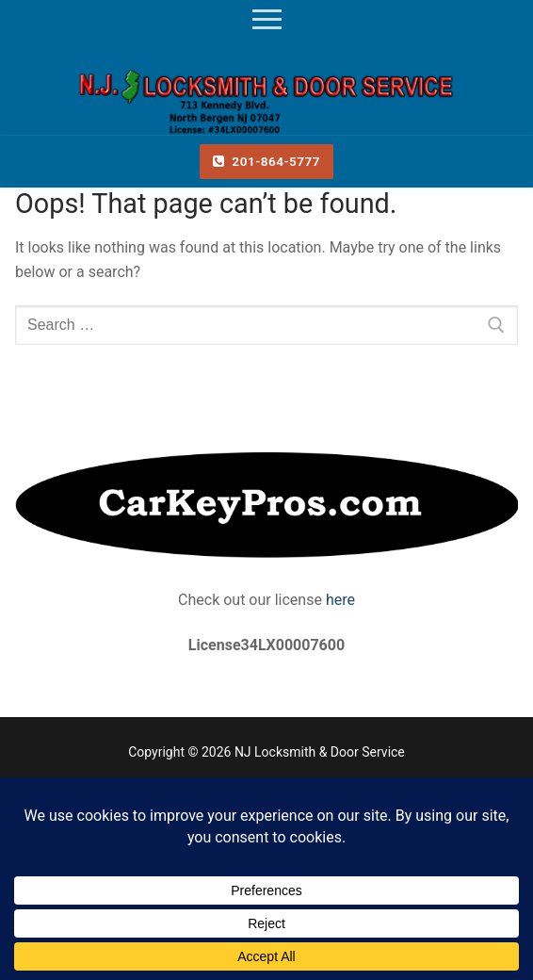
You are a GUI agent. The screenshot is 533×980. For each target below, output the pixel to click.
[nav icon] (267, 20)
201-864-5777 (266, 161)
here (338, 600)
